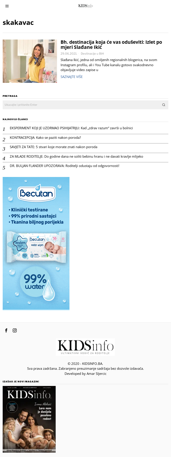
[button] (163, 104)
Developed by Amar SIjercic (85, 373)
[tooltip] (6, 330)
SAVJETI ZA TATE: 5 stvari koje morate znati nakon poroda (53, 147)
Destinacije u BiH (92, 53)
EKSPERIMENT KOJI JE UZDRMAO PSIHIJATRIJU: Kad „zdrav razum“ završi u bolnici (71, 128)
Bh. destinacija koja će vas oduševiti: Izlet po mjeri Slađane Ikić (111, 45)
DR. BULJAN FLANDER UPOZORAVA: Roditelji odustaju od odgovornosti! (64, 166)
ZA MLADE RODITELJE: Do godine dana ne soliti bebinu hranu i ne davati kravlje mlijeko (76, 156)
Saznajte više (72, 76)
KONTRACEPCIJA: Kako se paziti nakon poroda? (45, 137)
